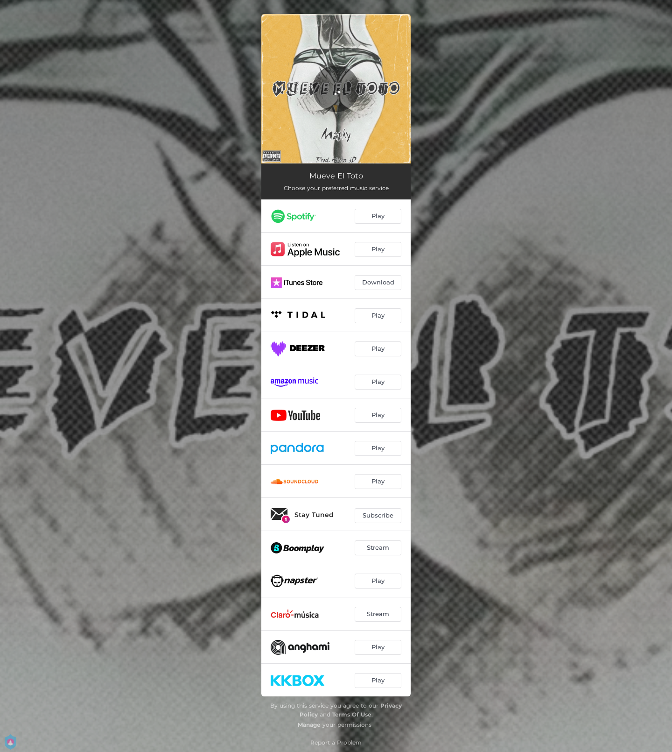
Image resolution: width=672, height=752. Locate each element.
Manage (309, 724)
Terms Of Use (351, 714)
